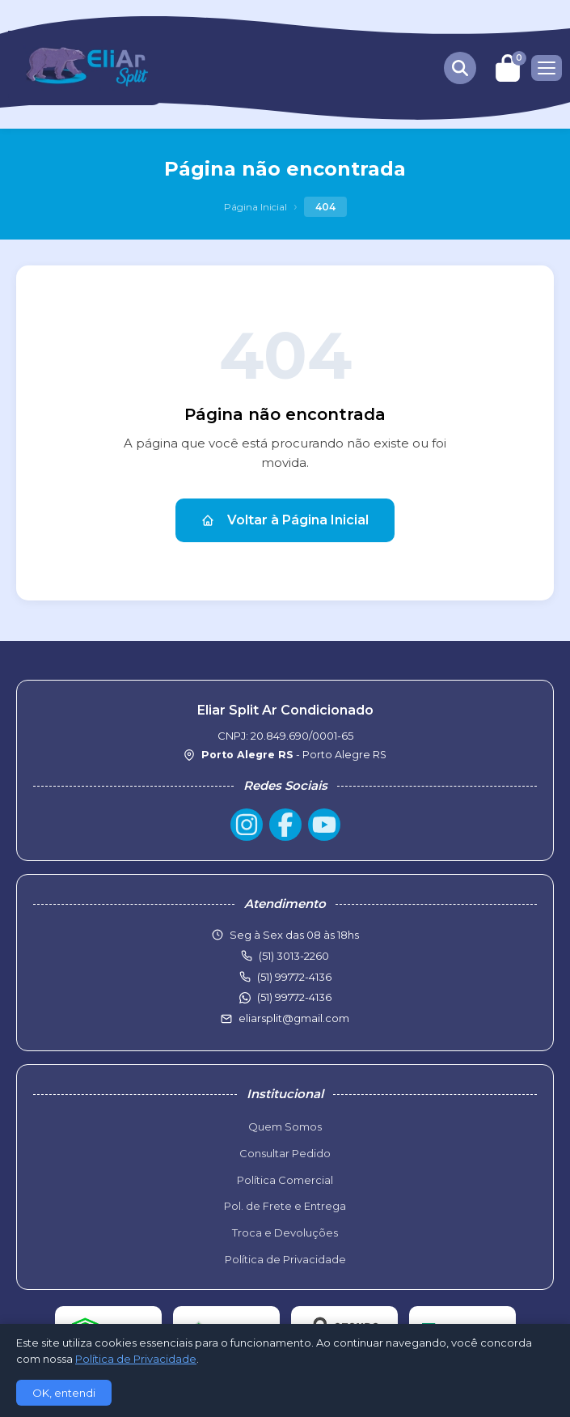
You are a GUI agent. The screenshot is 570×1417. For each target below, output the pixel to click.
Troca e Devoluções (285, 1232)
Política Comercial (285, 1179)
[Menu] (546, 68)
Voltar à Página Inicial (285, 520)
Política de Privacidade (285, 1259)
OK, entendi (63, 1392)
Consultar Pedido (285, 1153)
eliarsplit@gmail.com (294, 1018)
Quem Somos (285, 1126)
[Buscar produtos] (460, 68)
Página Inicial (255, 207)
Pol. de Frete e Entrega (285, 1205)
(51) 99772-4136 (294, 997)
